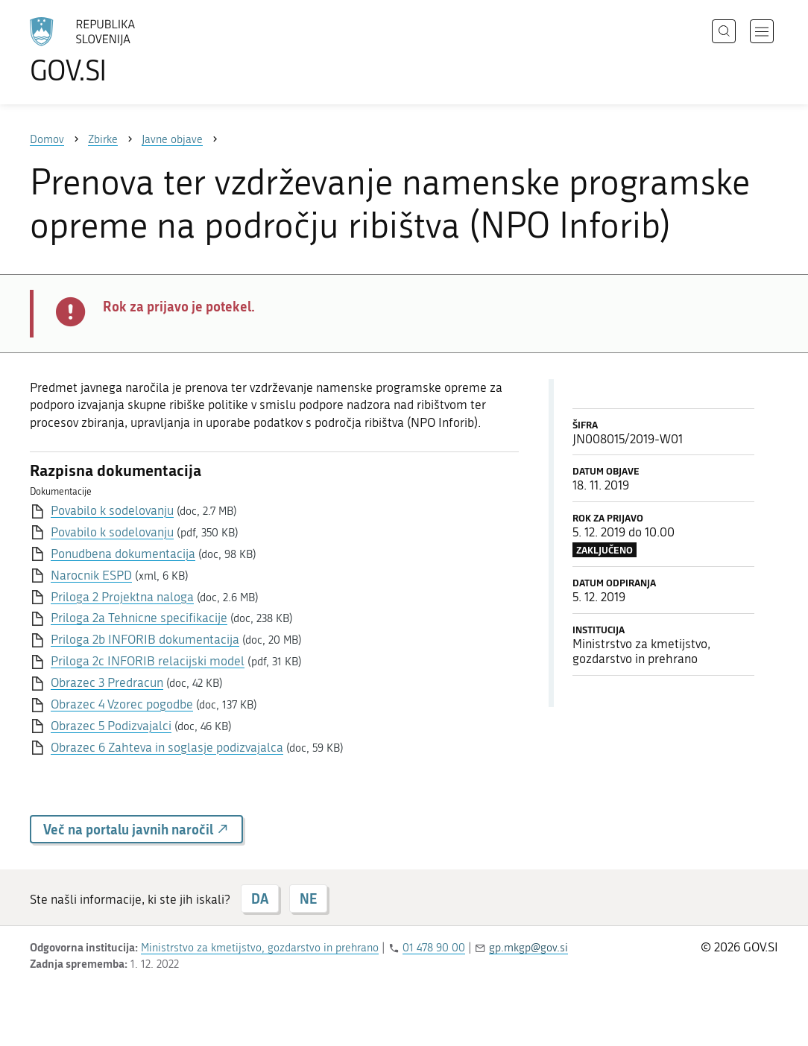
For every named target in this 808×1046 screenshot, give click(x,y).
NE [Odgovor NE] (308, 898)
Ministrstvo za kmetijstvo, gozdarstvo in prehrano (260, 947)
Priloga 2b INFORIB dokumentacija (145, 639)
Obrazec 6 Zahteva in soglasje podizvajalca (167, 747)
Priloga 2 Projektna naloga (122, 596)
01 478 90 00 (434, 947)
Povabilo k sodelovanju (112, 510)
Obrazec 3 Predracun (107, 682)
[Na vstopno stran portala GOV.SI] (124, 50)
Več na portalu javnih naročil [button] (136, 829)
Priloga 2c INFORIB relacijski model (147, 660)
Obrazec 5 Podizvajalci (111, 725)
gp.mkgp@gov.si (528, 947)
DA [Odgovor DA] (259, 898)
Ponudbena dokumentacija (123, 553)
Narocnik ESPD (91, 575)
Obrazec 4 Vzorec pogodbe (122, 704)
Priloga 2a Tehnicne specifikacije (139, 617)
